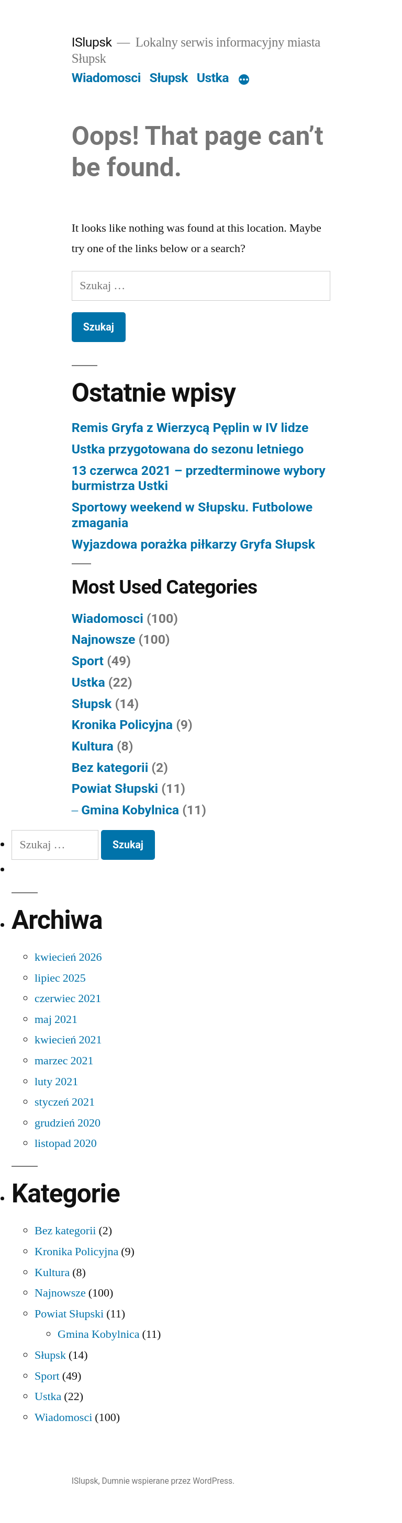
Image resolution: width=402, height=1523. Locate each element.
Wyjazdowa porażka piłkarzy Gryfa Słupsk (193, 544)
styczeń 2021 (65, 1102)
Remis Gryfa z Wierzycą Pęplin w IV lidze (190, 427)
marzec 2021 (64, 1060)
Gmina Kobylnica (130, 809)
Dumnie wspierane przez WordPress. (168, 1481)
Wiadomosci (106, 77)
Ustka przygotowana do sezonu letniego (188, 449)
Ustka (213, 77)
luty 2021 (56, 1081)
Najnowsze (104, 639)
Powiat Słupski (115, 788)
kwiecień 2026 (68, 957)
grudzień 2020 (67, 1123)
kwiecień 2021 (68, 1039)
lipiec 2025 (60, 978)
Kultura (93, 746)
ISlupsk (92, 42)
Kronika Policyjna (122, 724)
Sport (88, 660)
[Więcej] (244, 80)
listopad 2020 (66, 1143)
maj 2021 (56, 1019)
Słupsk (168, 77)
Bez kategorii (110, 767)
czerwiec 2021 (68, 998)
